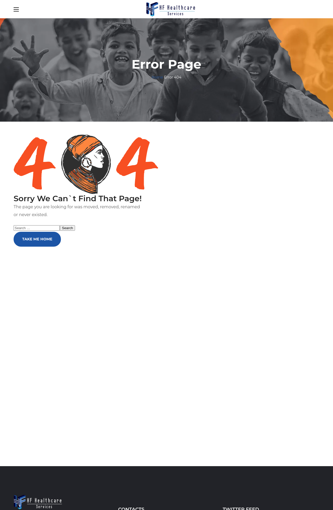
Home (157, 77)
